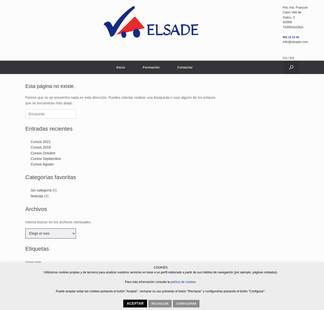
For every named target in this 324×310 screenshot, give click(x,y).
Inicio (120, 67)
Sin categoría (41, 190)
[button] (291, 67)
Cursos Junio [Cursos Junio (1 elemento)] (33, 262)
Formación (151, 67)
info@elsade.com (295, 42)
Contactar (185, 67)
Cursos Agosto (42, 164)
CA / (286, 58)
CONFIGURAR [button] (186, 303)
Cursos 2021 (41, 142)
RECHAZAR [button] (159, 303)
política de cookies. (183, 282)
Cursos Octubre (43, 153)
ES (292, 58)
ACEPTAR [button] (135, 303)
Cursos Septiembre (46, 159)
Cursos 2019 (41, 147)
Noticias (37, 196)
